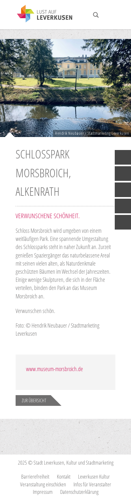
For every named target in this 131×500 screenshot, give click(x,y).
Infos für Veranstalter (92, 484)
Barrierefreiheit (35, 476)
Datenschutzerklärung (79, 491)
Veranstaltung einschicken (43, 484)
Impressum (43, 491)
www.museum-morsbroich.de (54, 369)
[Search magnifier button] (96, 15)
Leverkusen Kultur (94, 476)
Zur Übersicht (34, 400)
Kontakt (64, 476)
